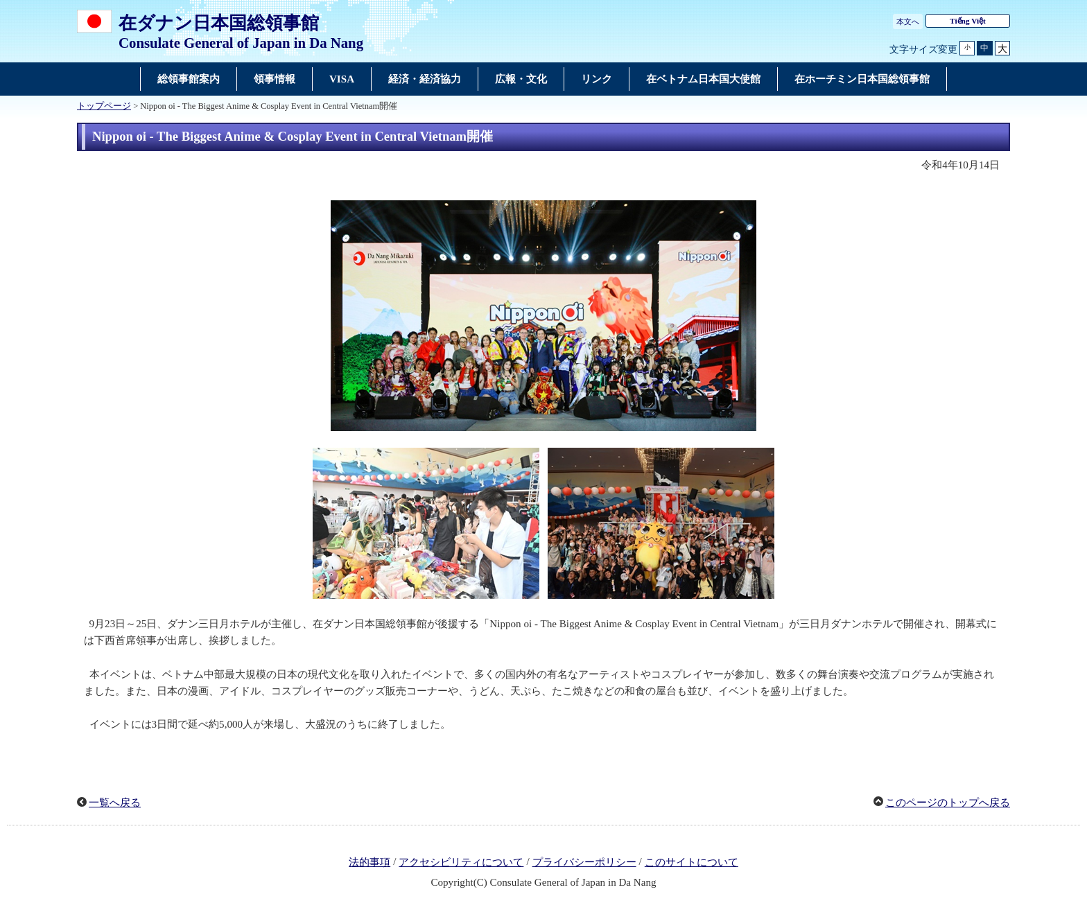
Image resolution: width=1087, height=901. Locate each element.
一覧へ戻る (115, 802)
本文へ (907, 21)
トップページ (104, 106)
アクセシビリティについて (461, 862)
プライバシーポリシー (584, 862)
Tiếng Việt (968, 21)
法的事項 (369, 862)
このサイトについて (691, 862)
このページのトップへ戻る (947, 802)
